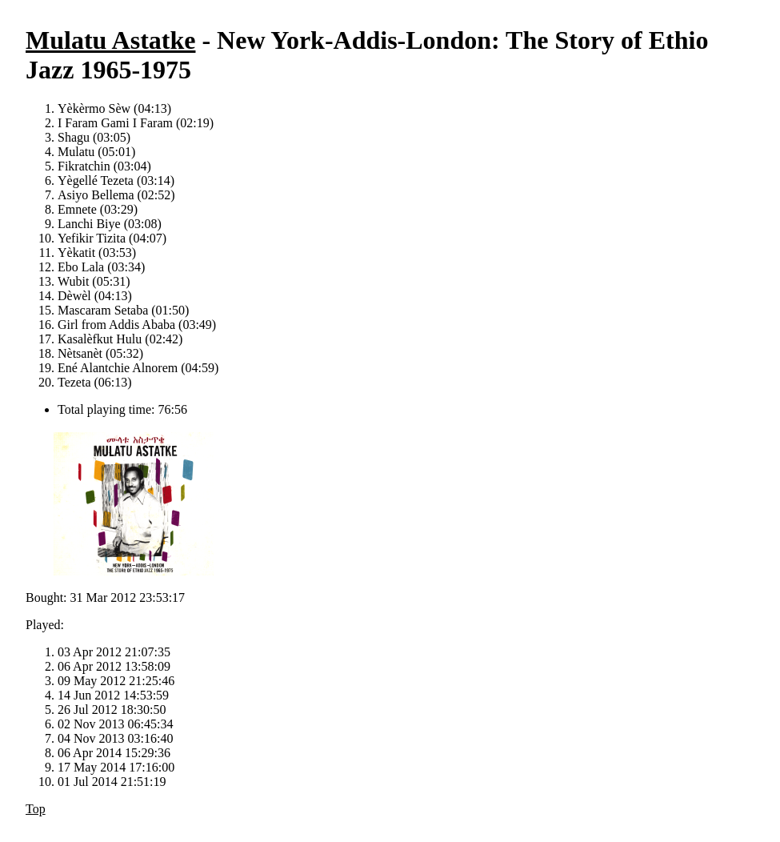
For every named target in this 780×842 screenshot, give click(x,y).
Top (36, 809)
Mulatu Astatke (110, 40)
